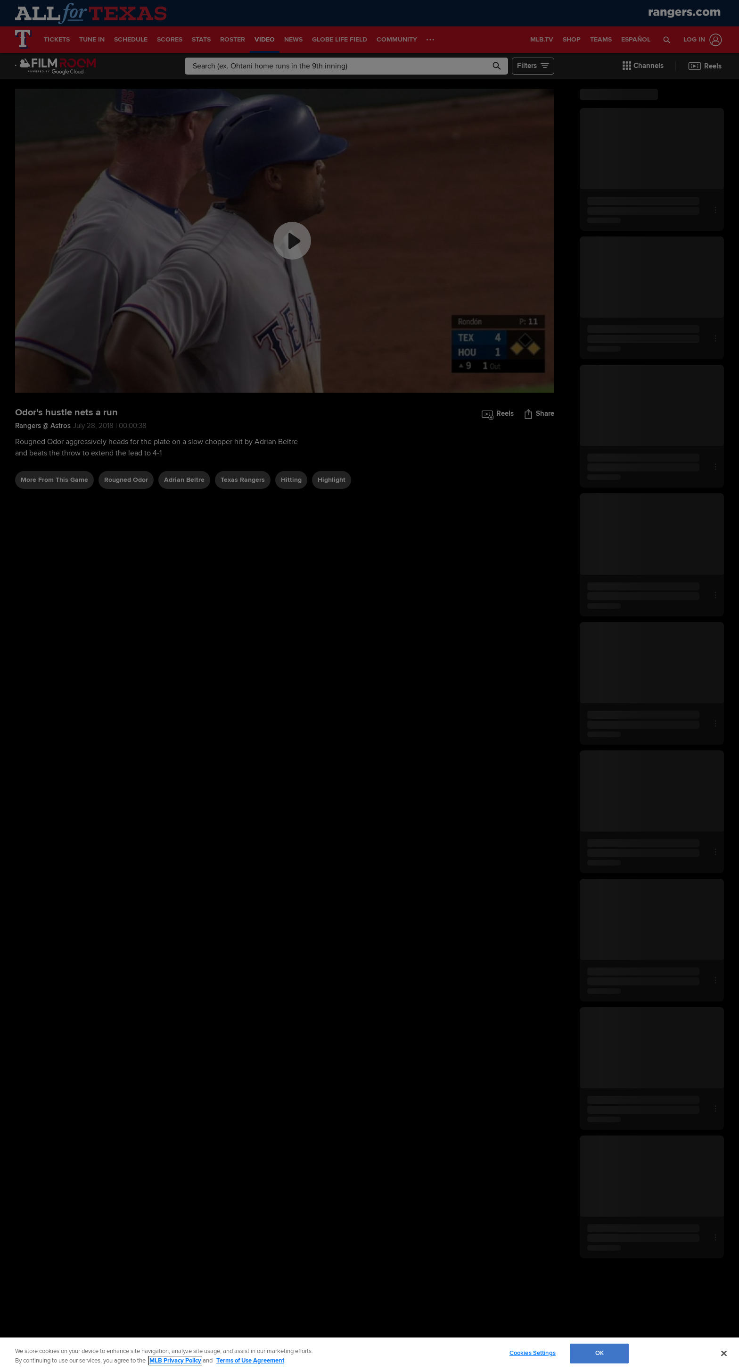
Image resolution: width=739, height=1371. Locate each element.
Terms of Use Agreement (250, 1360)
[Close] (724, 1353)
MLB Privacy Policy (175, 1360)
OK (599, 1353)
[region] (369, 1354)
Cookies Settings (532, 1353)
